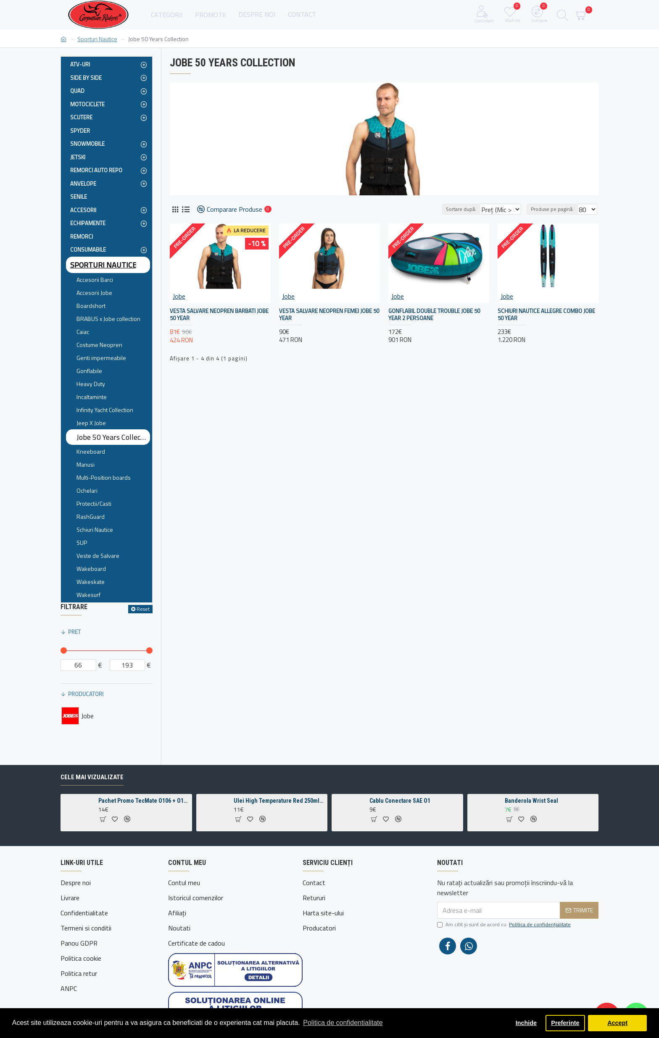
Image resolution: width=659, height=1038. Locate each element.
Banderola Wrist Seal (531, 821)
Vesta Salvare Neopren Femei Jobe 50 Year (329, 314)
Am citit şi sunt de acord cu (504, 945)
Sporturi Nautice (97, 38)
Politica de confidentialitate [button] (342, 1022)
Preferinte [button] (565, 1023)
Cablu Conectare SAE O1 (399, 821)
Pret (74, 632)
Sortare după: (450, 209)
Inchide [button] (526, 1023)
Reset (143, 609)
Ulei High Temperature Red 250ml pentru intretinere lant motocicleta (279, 821)
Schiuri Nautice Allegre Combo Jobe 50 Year (546, 314)
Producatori (85, 694)
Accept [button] (617, 1023)
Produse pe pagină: (554, 209)
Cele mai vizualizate (92, 797)
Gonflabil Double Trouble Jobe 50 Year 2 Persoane (434, 314)
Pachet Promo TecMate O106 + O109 (143, 821)
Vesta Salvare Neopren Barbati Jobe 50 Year (219, 314)
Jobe (179, 296)
